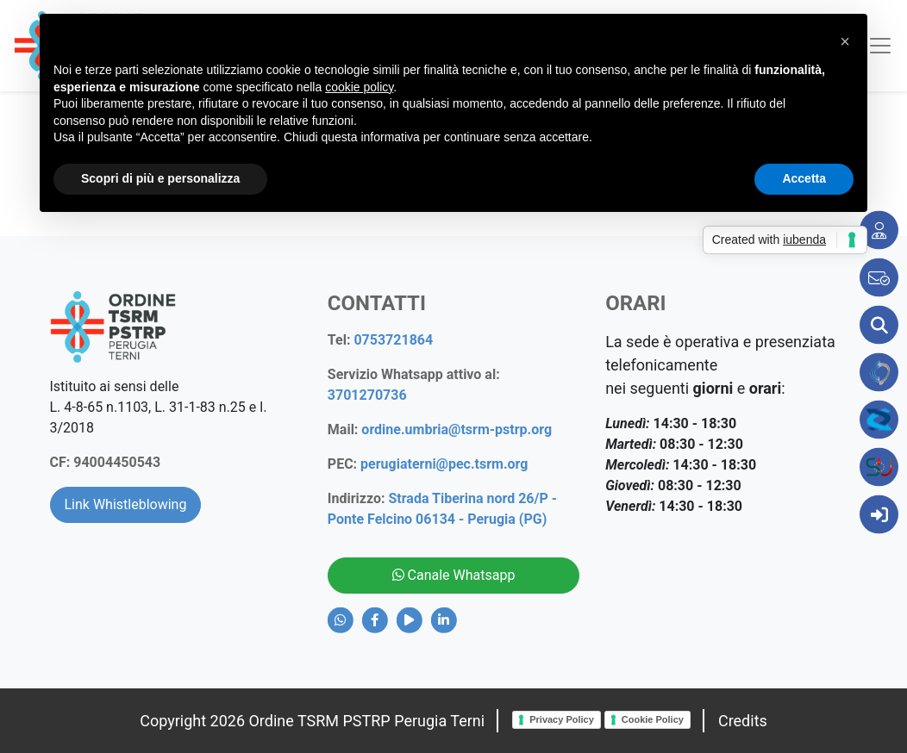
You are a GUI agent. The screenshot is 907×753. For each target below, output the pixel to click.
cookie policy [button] (359, 87)
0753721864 (393, 340)
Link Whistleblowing (126, 504)
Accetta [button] (804, 178)
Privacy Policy (561, 719)
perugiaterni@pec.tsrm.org (444, 464)
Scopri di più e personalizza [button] (160, 178)
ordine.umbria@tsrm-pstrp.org (456, 429)
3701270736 (367, 395)
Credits (742, 721)
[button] (845, 41)
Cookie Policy (653, 719)
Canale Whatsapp (454, 575)
